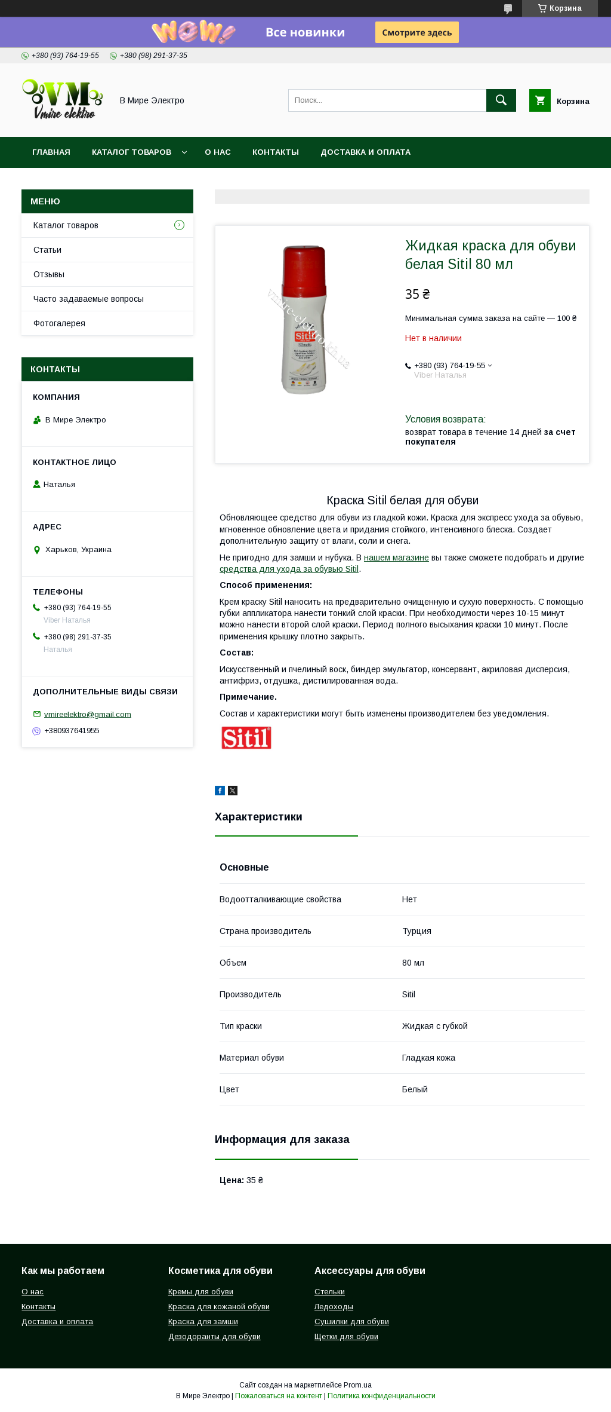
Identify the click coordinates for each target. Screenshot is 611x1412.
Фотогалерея (59, 323)
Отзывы (48, 274)
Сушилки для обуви (351, 1321)
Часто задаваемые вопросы (88, 299)
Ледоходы (333, 1306)
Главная (51, 152)
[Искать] (501, 100)
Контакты (275, 152)
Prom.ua (358, 1385)
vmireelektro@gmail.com (87, 713)
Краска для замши (203, 1321)
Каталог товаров (131, 152)
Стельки (329, 1291)
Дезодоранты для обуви (214, 1336)
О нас (218, 152)
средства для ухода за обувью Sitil (289, 569)
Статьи (47, 250)
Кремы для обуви (200, 1291)
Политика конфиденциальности (382, 1396)
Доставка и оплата (365, 152)
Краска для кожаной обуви (219, 1306)
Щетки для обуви (346, 1336)
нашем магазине (396, 557)
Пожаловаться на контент (278, 1396)
